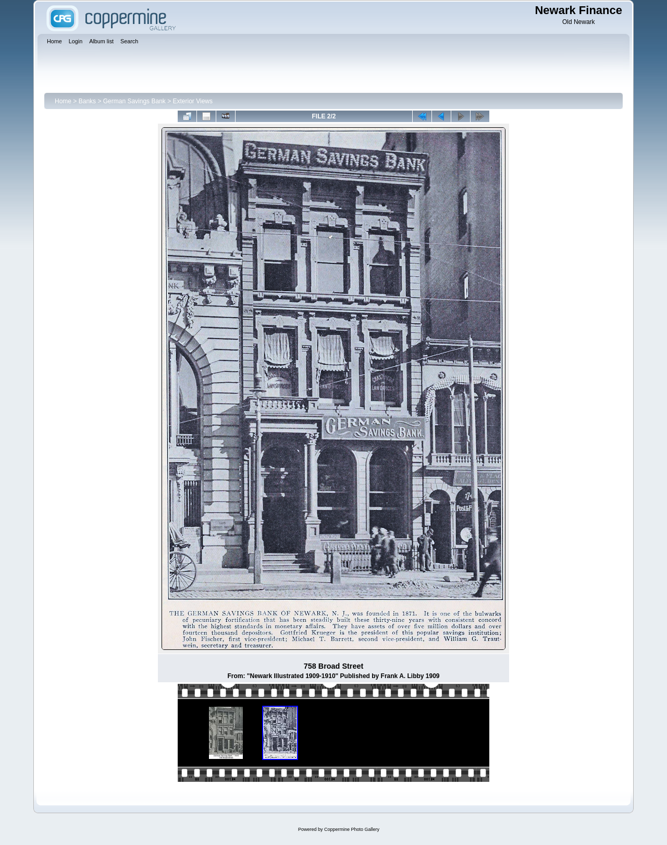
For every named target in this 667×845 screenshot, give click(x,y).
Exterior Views (193, 101)
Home (63, 101)
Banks (87, 101)
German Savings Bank (134, 101)
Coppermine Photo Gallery (351, 829)
